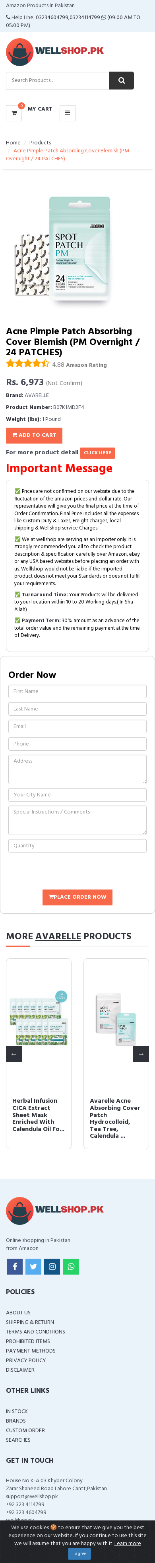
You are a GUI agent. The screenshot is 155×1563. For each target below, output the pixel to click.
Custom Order (25, 1430)
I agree (79, 1554)
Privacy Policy (26, 1360)
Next (141, 1054)
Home (13, 143)
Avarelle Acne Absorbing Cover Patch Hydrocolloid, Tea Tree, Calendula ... (115, 1118)
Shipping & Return (30, 1322)
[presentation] (68, 872)
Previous (14, 1054)
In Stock (17, 1411)
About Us (18, 1313)
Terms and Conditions (35, 1332)
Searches (18, 1440)
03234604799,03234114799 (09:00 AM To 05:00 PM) (73, 21)
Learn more (127, 1543)
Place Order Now (77, 897)
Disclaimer (20, 1370)
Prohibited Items (28, 1341)
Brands (16, 1421)
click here (97, 453)
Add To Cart (34, 435)
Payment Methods (31, 1351)
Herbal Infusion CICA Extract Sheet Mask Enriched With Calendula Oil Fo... (38, 1115)
